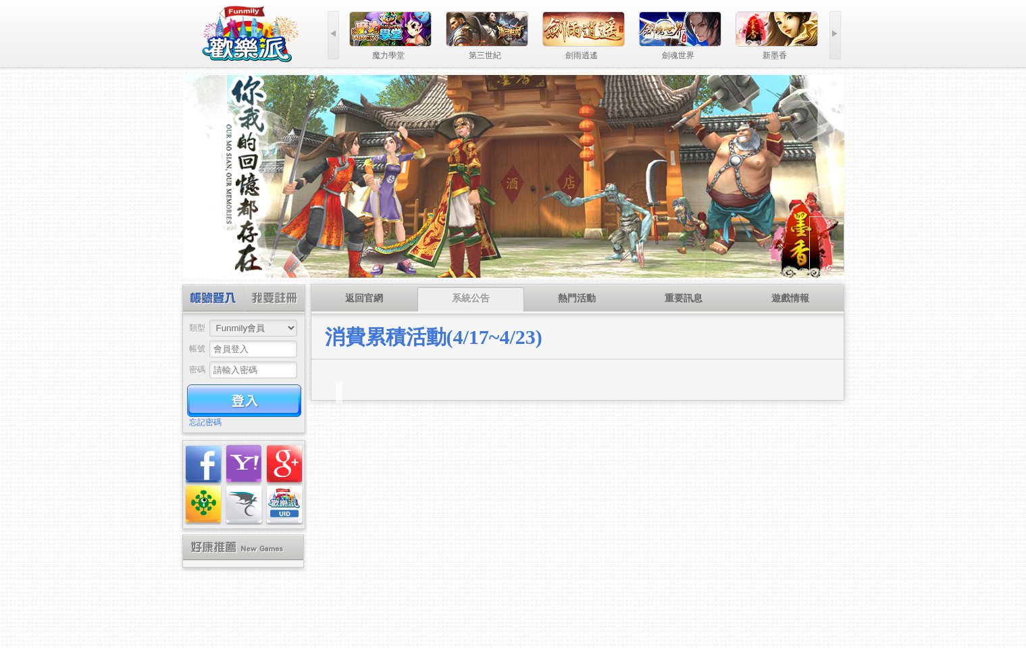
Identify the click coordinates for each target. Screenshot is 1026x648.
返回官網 (364, 298)
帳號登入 (214, 299)
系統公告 (471, 298)
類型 (197, 327)
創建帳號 (274, 299)
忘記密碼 (205, 422)
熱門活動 (577, 298)
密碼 (197, 369)
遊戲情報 (790, 298)
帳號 (197, 348)
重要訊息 (683, 298)
